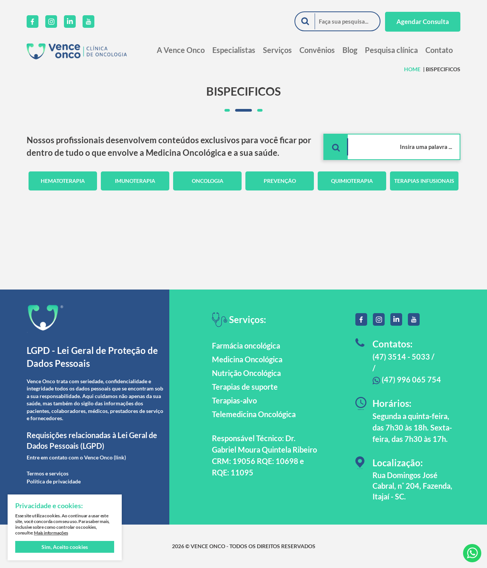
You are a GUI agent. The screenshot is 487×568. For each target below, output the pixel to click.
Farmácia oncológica (246, 345)
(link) (120, 457)
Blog (349, 50)
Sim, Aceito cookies (64, 547)
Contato (439, 50)
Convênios (317, 50)
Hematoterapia (63, 181)
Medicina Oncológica (247, 359)
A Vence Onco (181, 50)
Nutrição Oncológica (246, 373)
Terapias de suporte (245, 386)
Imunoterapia (135, 181)
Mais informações (51, 533)
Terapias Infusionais (424, 181)
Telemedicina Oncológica (254, 414)
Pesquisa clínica (391, 50)
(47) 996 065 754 (406, 379)
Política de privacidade (54, 481)
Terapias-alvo (234, 400)
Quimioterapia (352, 181)
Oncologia (207, 181)
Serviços (277, 50)
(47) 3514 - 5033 (401, 356)
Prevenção (280, 181)
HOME (412, 69)
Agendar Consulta (422, 22)
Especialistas (233, 50)
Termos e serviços (47, 473)
